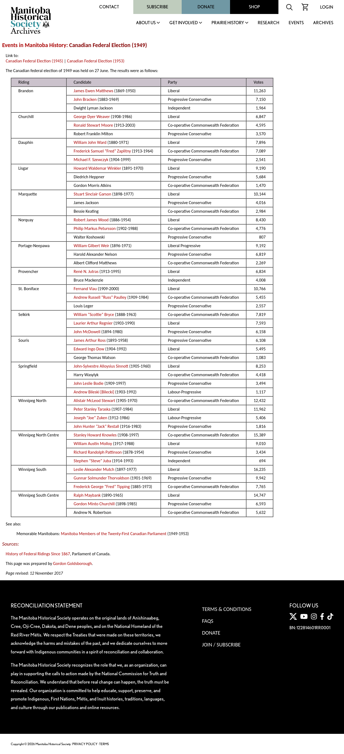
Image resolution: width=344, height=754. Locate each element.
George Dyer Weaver (92, 116)
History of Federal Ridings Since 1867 (38, 553)
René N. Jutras (86, 271)
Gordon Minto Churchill (94, 503)
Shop (254, 6)
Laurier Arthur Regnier (93, 323)
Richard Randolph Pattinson (98, 452)
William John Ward (90, 142)
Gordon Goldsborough (72, 563)
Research (268, 23)
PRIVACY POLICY (85, 744)
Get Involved (183, 23)
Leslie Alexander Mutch (94, 469)
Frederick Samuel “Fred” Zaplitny (102, 151)
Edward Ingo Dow (89, 348)
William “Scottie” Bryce (94, 314)
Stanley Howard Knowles (95, 435)
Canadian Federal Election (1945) (34, 60)
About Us (146, 23)
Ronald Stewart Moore (93, 125)
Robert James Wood (91, 219)
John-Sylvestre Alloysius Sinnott (101, 366)
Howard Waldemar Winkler (97, 168)
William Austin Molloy (93, 443)
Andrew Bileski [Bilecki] (94, 391)
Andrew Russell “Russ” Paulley (100, 297)
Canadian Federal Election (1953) (95, 60)
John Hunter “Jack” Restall (96, 426)
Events (296, 23)
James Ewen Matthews (93, 90)
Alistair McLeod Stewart (94, 400)
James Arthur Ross (90, 340)
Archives (323, 23)
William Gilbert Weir (91, 245)
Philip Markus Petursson (95, 228)
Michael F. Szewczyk (91, 159)
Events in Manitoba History (34, 45)
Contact (109, 6)
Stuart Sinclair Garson (92, 194)
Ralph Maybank (87, 495)
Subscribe (157, 6)
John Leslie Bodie (88, 383)
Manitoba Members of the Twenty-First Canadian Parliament (113, 533)
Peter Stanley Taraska (92, 409)
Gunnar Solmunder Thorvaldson (101, 478)
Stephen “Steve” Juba (92, 460)
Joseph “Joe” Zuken (90, 417)
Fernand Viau (85, 288)
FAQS (207, 621)
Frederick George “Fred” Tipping (102, 486)
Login (326, 7)
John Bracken (85, 99)
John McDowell (87, 331)
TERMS (104, 744)
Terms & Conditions (226, 609)
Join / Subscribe (221, 644)
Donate (206, 6)
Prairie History (228, 23)
